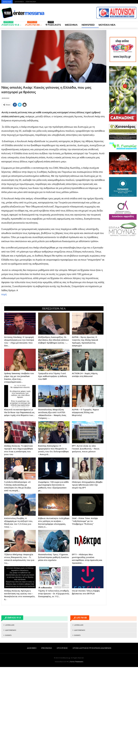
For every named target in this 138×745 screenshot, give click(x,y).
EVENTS (8, 713)
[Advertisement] (53, 127)
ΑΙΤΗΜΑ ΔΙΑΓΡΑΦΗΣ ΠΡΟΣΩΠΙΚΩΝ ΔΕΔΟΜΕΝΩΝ (92, 726)
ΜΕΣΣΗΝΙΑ (71, 24)
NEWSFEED (88, 24)
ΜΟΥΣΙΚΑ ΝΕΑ (107, 24)
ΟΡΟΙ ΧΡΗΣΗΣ (62, 726)
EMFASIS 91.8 (10, 24)
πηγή (4, 333)
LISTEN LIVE (9, 703)
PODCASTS (53, 24)
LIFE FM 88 (32, 24)
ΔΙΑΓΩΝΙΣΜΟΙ (10, 708)
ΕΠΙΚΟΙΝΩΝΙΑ (31, 2)
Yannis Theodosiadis (76, 740)
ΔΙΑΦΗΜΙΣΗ (19, 2)
